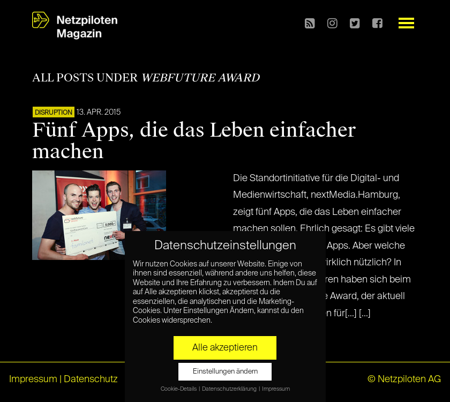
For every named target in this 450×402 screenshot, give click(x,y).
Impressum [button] (276, 389)
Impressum (33, 379)
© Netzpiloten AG (404, 379)
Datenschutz (91, 379)
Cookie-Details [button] (179, 389)
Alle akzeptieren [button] (225, 348)
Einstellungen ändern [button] (225, 371)
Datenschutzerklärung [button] (230, 389)
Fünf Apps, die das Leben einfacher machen (194, 141)
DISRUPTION (53, 113)
